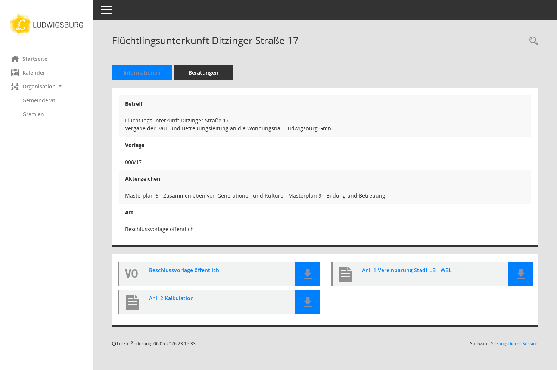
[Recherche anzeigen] (532, 41)
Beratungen (203, 72)
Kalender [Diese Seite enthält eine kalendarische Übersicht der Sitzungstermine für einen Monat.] (28, 72)
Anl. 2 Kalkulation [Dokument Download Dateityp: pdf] (171, 298)
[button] (46, 86)
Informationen (142, 72)
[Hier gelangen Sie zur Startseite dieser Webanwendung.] (46, 25)
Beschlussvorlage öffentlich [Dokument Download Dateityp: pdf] (184, 270)
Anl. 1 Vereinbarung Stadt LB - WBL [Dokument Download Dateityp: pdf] (407, 270)
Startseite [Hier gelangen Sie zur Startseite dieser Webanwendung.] (29, 58)
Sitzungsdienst (514, 344)
